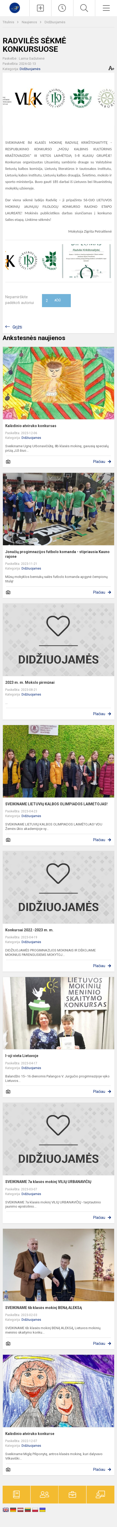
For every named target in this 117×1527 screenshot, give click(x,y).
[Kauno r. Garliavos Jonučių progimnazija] (14, 7)
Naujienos (30, 22)
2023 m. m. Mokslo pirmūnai (30, 682)
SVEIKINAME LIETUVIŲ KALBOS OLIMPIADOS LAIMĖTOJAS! (56, 804)
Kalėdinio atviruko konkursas (30, 426)
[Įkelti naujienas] (40, 8)
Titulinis (9, 22)
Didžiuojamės (55, 22)
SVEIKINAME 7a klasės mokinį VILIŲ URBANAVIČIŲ (48, 1182)
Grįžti (17, 327)
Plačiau (99, 462)
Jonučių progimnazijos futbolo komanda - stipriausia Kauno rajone (57, 554)
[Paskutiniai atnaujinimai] (62, 8)
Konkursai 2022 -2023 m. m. (29, 930)
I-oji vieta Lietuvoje (21, 1056)
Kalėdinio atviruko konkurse (29, 1434)
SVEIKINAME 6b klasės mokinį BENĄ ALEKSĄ (43, 1308)
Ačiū (53, 300)
